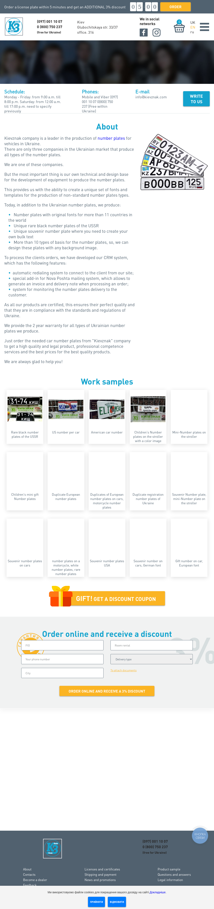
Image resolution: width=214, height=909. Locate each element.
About (27, 869)
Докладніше (158, 892)
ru (192, 31)
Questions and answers (174, 874)
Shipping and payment (100, 874)
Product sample (169, 869)
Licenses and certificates (102, 869)
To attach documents (123, 670)
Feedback (30, 885)
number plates (111, 138)
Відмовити (117, 901)
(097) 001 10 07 (49, 21)
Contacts (29, 874)
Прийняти (96, 901)
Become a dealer (35, 880)
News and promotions (100, 880)
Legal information (170, 880)
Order (175, 6)
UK (192, 22)
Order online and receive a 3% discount (107, 691)
